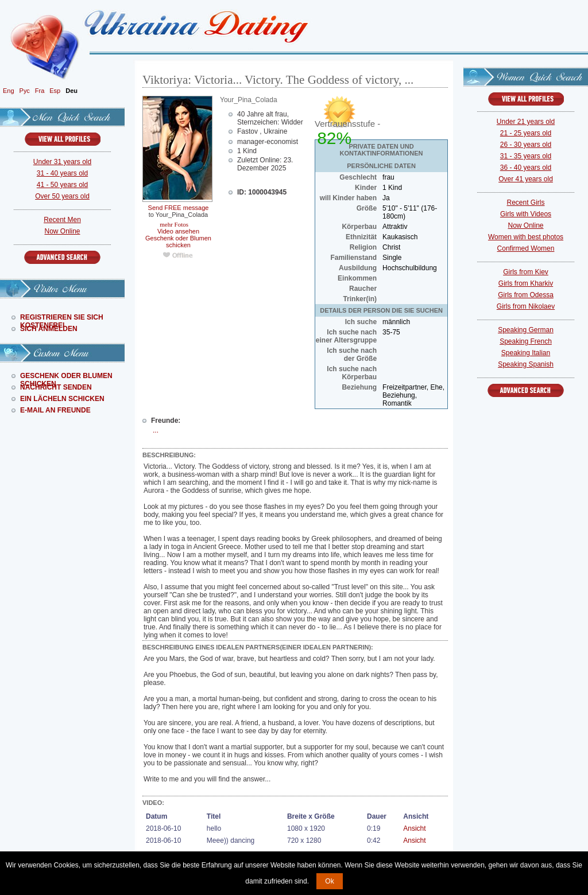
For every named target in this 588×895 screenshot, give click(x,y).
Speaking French (526, 341)
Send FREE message (178, 207)
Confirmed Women (526, 248)
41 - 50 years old (62, 185)
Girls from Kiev (525, 272)
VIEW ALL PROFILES (62, 139)
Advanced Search (62, 257)
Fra (40, 90)
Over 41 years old (525, 179)
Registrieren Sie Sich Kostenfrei (61, 317)
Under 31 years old (62, 162)
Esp (54, 90)
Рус (25, 90)
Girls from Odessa (526, 295)
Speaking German (526, 330)
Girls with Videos (525, 214)
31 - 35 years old (525, 156)
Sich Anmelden (49, 329)
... (155, 430)
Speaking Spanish (526, 364)
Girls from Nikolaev (526, 306)
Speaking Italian (525, 353)
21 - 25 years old (525, 133)
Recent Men (62, 220)
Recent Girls (525, 203)
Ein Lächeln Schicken (62, 399)
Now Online (62, 231)
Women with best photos (525, 237)
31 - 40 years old (62, 173)
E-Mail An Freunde (55, 410)
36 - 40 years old (525, 168)
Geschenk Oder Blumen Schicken (66, 376)
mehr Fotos (173, 224)
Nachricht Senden (56, 387)
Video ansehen (178, 231)
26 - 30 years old (525, 145)
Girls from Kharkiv (525, 283)
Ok (329, 881)
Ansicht (414, 828)
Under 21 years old (526, 122)
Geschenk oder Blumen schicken (178, 241)
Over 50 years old (62, 196)
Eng (8, 90)
